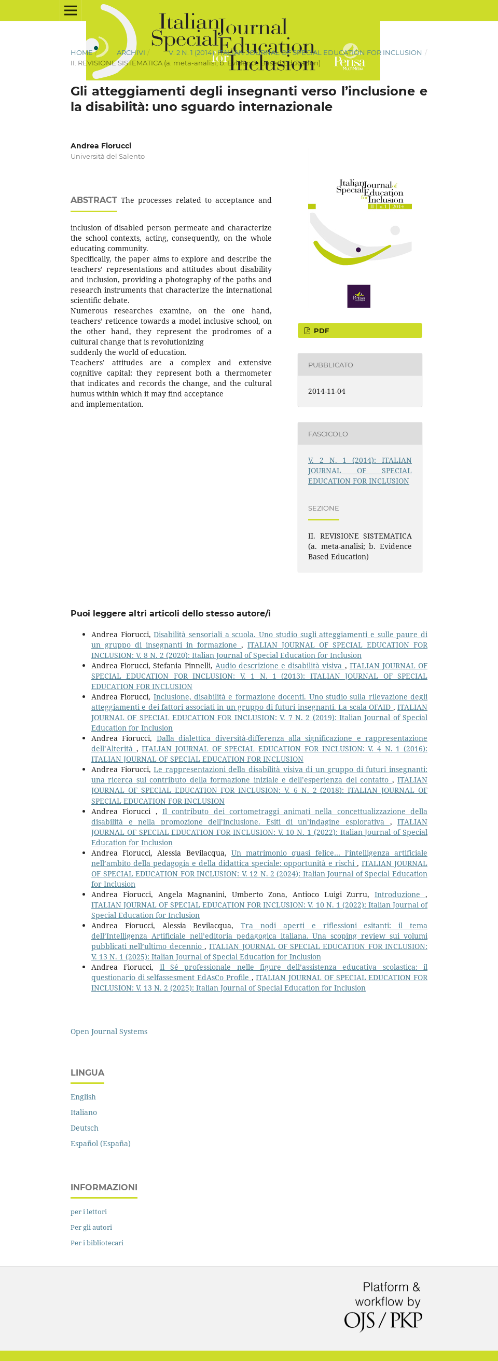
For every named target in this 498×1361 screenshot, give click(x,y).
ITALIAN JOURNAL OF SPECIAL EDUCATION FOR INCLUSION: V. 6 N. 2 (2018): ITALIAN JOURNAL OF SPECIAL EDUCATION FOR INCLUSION (259, 790)
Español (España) (101, 1143)
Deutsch (85, 1128)
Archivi (131, 52)
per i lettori (89, 1211)
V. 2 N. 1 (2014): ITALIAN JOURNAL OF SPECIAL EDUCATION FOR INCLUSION (295, 52)
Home (82, 52)
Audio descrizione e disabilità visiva (280, 665)
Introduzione (400, 894)
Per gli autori (91, 1227)
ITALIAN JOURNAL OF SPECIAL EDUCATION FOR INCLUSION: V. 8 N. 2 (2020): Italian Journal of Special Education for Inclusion (259, 650)
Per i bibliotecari (97, 1242)
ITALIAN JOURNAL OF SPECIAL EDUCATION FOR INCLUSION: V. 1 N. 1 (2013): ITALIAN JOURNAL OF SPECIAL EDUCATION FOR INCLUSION (259, 676)
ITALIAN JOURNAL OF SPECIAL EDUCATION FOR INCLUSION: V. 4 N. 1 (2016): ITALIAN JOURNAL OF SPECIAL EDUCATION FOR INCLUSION (259, 754)
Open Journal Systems (109, 1031)
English (83, 1097)
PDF (320, 330)
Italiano (84, 1112)
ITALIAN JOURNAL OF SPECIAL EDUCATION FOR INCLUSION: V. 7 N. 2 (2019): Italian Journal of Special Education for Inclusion (259, 717)
